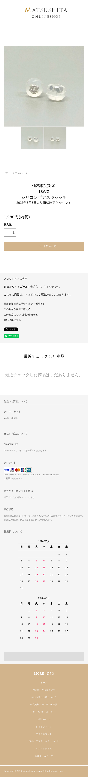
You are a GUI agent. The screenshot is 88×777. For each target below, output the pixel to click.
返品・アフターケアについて (44, 741)
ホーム (44, 682)
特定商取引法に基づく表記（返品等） (24, 304)
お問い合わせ (44, 719)
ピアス (7, 173)
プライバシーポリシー (44, 712)
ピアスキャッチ (20, 173)
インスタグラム (44, 748)
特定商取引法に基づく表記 (44, 704)
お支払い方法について (44, 690)
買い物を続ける (12, 320)
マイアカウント (44, 734)
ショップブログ (44, 726)
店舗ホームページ (44, 756)
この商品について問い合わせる (21, 314)
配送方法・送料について (44, 697)
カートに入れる (44, 246)
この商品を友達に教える (17, 309)
